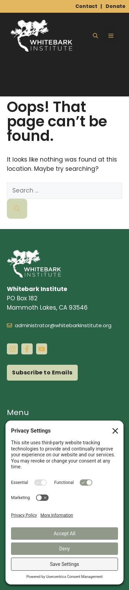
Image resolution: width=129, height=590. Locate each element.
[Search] (17, 209)
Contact (86, 6)
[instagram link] (12, 348)
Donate (116, 6)
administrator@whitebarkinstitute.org (63, 325)
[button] (95, 35)
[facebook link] (26, 348)
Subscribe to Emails (42, 372)
